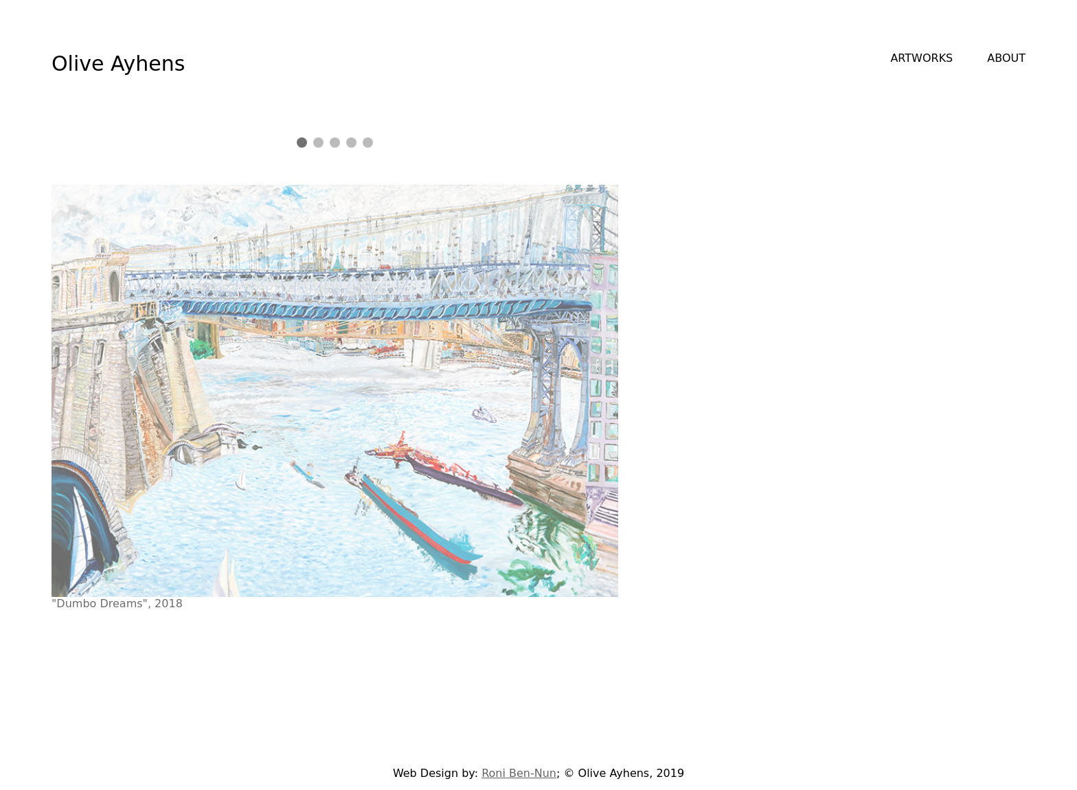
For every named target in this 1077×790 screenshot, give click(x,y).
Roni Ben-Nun (518, 773)
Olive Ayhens (118, 64)
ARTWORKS (921, 58)
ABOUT (1006, 58)
